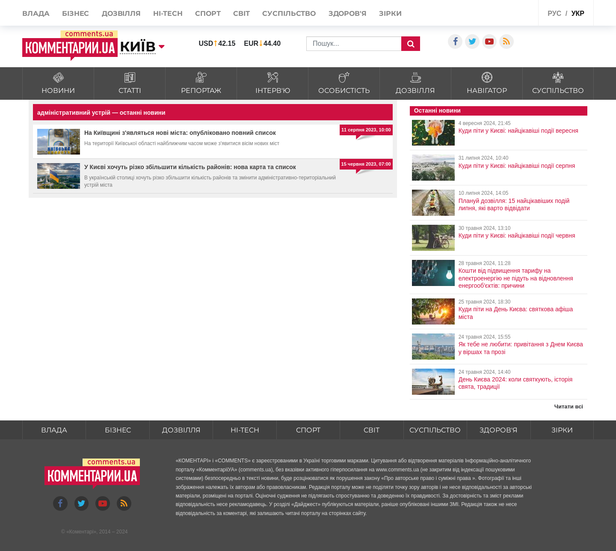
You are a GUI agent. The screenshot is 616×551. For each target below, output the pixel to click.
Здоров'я (348, 13)
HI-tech (167, 13)
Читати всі (568, 406)
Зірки (390, 13)
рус (554, 13)
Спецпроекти (511, 12)
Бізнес (75, 13)
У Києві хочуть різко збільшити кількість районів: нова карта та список (190, 167)
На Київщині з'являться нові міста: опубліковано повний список (180, 132)
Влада (36, 13)
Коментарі (81, 532)
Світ (241, 13)
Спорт (208, 13)
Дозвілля (121, 13)
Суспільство (289, 13)
